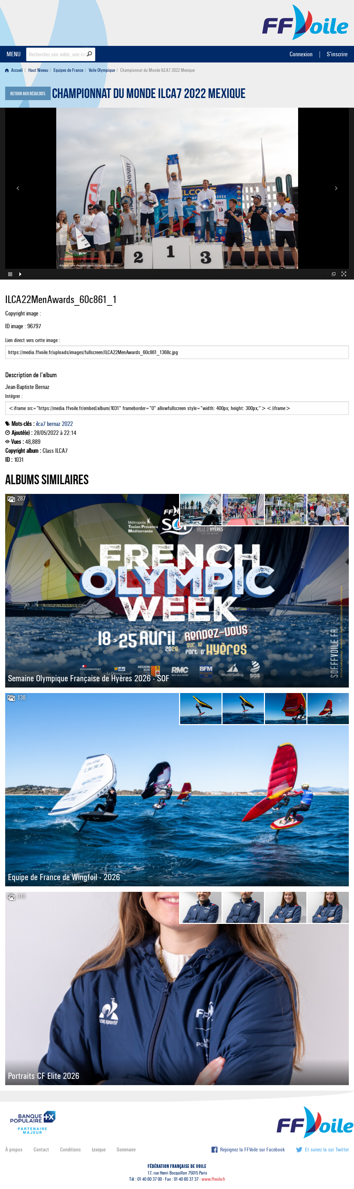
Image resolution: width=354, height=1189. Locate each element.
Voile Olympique (102, 70)
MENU (14, 54)
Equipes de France (68, 70)
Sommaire (126, 1149)
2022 (67, 423)
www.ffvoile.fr (213, 1179)
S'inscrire (337, 54)
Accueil (14, 70)
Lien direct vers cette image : (177, 348)
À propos (13, 1149)
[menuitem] (15, 70)
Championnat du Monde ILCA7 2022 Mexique (149, 95)
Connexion (301, 54)
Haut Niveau (38, 70)
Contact (41, 1149)
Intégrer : (177, 404)
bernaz (53, 423)
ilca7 (41, 423)
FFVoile (305, 21)
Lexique (99, 1149)
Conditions (70, 1149)
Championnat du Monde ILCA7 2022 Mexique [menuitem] (157, 70)
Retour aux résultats (27, 93)
